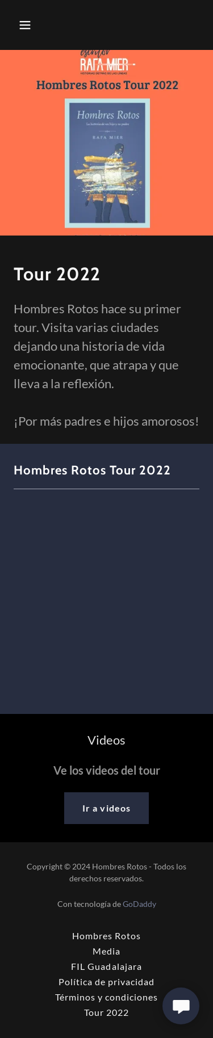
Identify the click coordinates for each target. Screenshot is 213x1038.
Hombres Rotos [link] (106, 935)
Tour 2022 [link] (106, 1012)
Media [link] (106, 950)
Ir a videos (106, 807)
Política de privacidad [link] (106, 981)
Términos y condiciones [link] (106, 996)
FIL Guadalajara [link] (106, 966)
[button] (27, 25)
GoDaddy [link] (139, 904)
